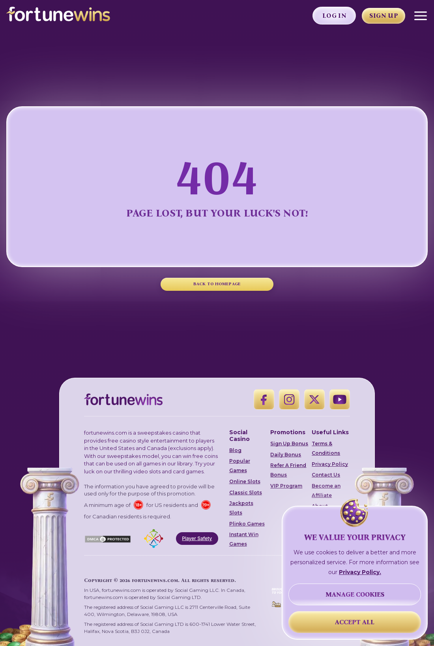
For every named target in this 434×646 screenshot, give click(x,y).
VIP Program (286, 486)
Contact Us (326, 475)
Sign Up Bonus (289, 443)
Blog (235, 450)
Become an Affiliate (326, 490)
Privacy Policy (330, 464)
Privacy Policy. (360, 572)
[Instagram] (289, 399)
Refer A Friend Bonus (288, 470)
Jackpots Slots (241, 508)
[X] (314, 399)
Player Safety (197, 538)
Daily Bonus (285, 455)
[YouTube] (339, 399)
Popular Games (239, 465)
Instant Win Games (243, 539)
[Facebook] (264, 399)
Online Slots (244, 481)
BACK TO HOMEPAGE (217, 283)
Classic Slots (245, 492)
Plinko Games (247, 524)
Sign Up (383, 15)
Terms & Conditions (326, 448)
